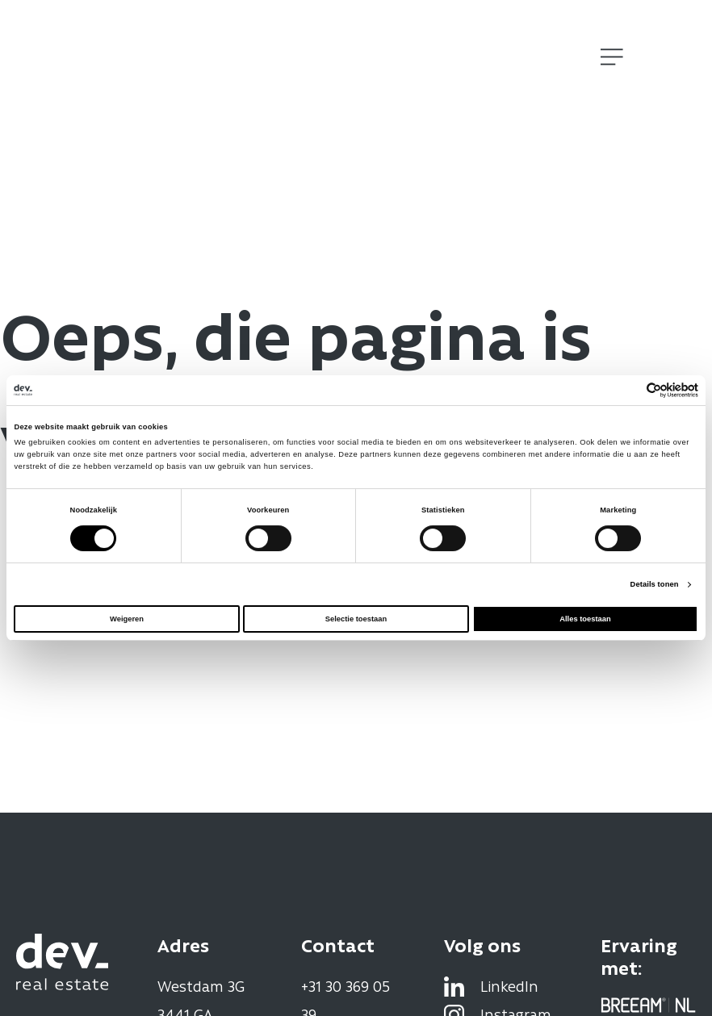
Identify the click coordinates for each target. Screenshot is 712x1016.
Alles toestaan (584, 619)
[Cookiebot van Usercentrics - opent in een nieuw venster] (627, 390)
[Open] (612, 56)
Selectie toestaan (356, 619)
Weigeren (127, 619)
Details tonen (654, 584)
